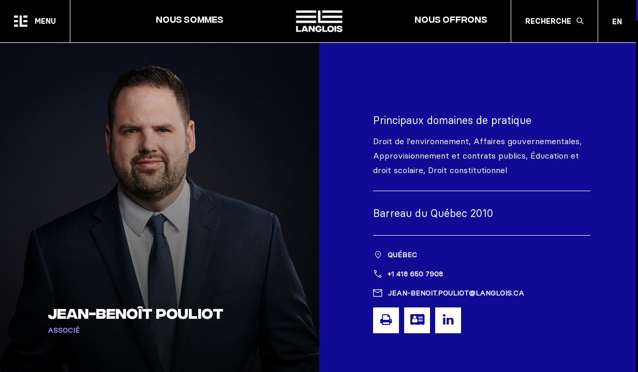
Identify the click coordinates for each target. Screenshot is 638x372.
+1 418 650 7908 (415, 273)
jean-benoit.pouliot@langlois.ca (456, 293)
